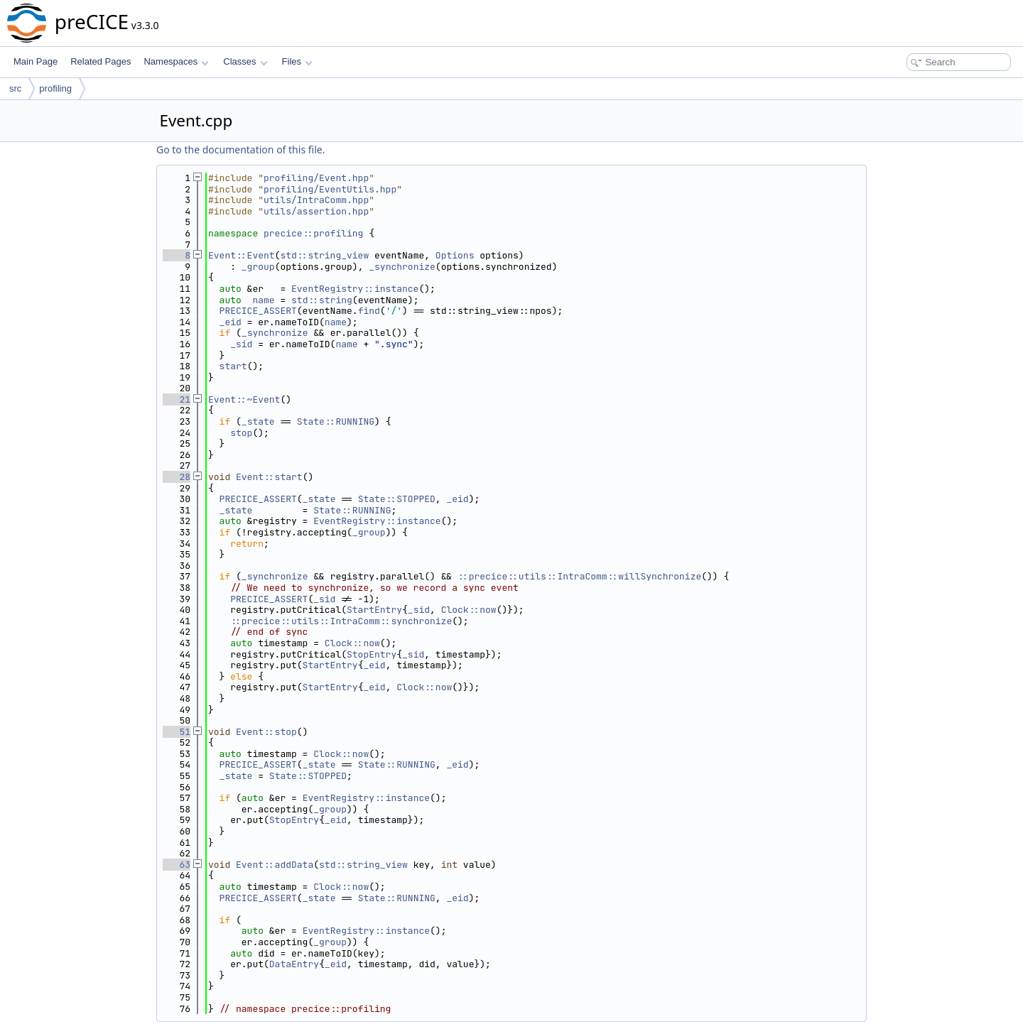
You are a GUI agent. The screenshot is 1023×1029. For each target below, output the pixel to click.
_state (258, 421)
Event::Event (241, 255)
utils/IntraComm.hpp (316, 200)
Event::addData (274, 865)
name (263, 300)
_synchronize (402, 267)
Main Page (35, 61)
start (233, 366)
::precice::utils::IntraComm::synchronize (341, 621)
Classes (245, 61)
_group (258, 267)
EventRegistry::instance (354, 289)
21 (176, 399)
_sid (241, 344)
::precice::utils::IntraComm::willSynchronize (579, 576)
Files (297, 61)
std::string (321, 300)
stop (241, 433)
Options (455, 255)
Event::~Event (244, 399)
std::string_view (324, 255)
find (369, 311)
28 (176, 477)
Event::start (269, 477)
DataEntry (294, 964)
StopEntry (371, 654)
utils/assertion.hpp (316, 211)
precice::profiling (313, 233)
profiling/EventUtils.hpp (330, 189)
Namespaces (176, 61)
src (15, 88)
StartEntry (374, 610)
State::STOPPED (396, 499)
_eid (231, 322)
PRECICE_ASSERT (258, 311)
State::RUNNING (335, 421)
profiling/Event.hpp (316, 178)
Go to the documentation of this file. (240, 149)
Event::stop (266, 732)
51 (176, 732)
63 (176, 865)
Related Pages (100, 61)
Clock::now (469, 610)
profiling (55, 88)
